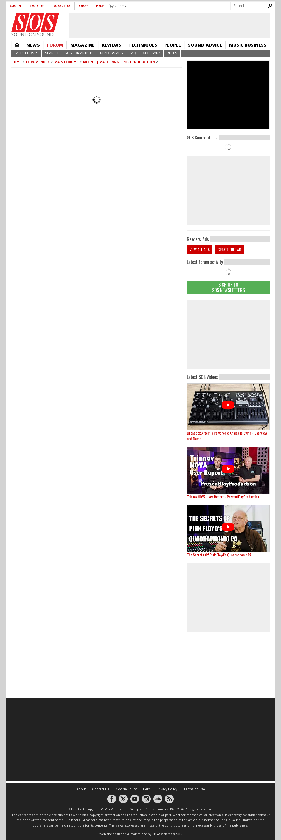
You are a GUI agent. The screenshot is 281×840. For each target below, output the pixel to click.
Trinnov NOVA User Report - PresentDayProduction (223, 496)
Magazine (82, 45)
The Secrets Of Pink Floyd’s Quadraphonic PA (219, 555)
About (81, 789)
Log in (15, 6)
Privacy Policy (166, 789)
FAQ (133, 53)
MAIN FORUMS (66, 62)
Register (37, 6)
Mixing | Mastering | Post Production (119, 62)
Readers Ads (111, 53)
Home (17, 45)
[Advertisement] (228, 334)
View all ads (200, 249)
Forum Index (38, 62)
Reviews (111, 45)
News (33, 45)
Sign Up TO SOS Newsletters (228, 287)
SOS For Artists (79, 53)
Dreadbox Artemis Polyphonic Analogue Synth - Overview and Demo (227, 435)
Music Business (247, 45)
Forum (55, 45)
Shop (83, 6)
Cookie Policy (126, 789)
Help (100, 6)
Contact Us (100, 789)
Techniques (142, 45)
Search (51, 53)
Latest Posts (26, 53)
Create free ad (229, 249)
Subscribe (61, 6)
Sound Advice (205, 45)
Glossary (151, 53)
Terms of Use (194, 789)
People (172, 45)
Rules (172, 53)
